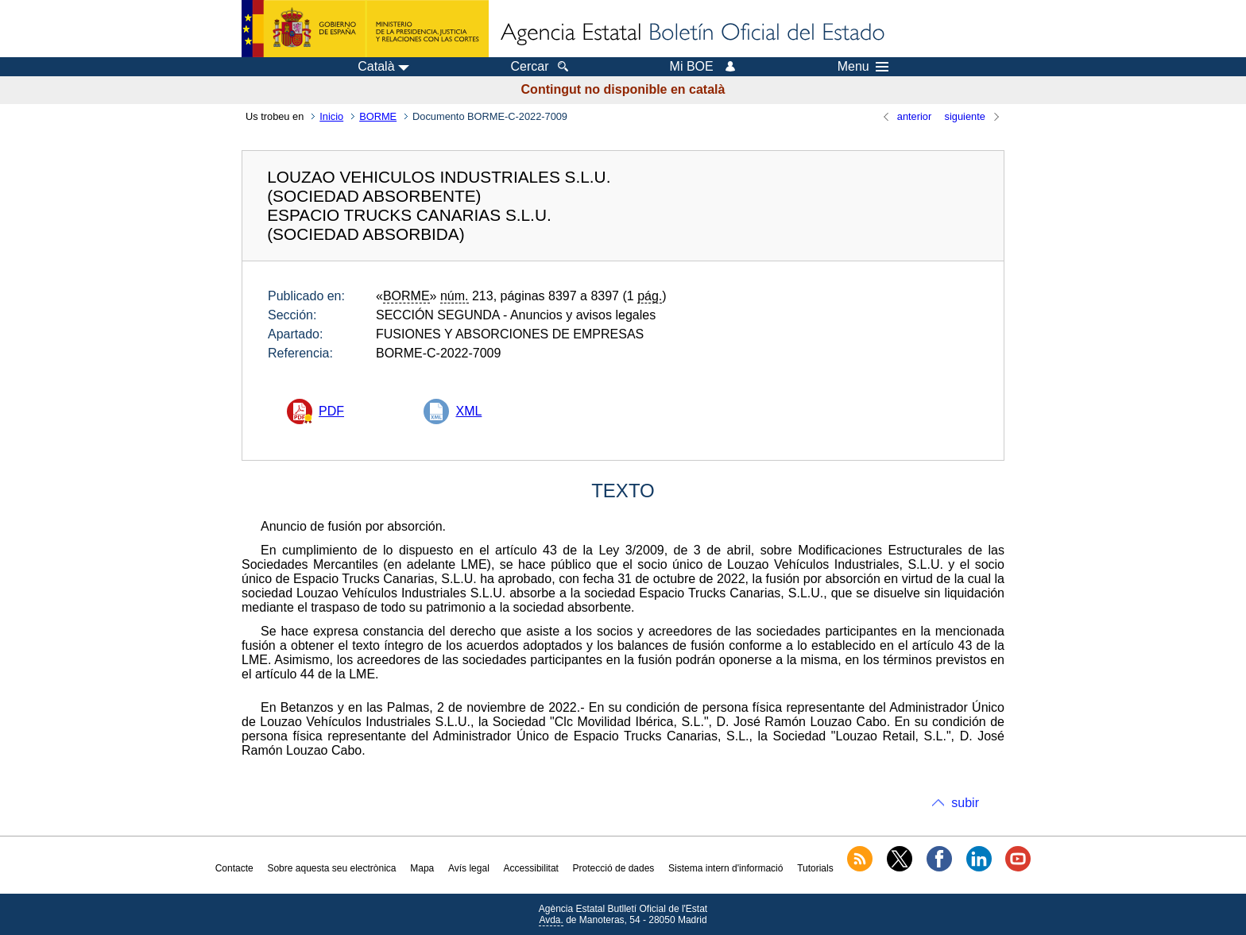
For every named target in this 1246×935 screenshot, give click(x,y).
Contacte (234, 868)
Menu (863, 66)
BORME (378, 116)
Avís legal (468, 868)
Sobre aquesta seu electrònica (331, 868)
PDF (331, 411)
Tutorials (815, 868)
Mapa (422, 868)
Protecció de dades (614, 868)
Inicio (331, 116)
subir (965, 802)
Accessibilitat (531, 868)
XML (468, 411)
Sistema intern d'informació (725, 868)
